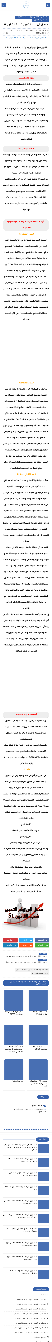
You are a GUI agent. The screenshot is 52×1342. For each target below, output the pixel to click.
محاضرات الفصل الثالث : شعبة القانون (31, 1304)
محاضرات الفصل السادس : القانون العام (30, 1333)
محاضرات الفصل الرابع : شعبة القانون (31, 1323)
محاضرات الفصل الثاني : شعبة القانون (31, 1309)
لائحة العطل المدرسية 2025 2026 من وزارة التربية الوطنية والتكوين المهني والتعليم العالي (20, 1147)
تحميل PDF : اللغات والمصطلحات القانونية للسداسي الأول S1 (14, 1049)
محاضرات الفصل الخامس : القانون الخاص (30, 1314)
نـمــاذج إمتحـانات (40, 1337)
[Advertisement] (26, 350)
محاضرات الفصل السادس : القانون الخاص (29, 1328)
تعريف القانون (17, 1081)
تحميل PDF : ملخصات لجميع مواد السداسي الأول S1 (39, 1084)
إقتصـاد (43, 1295)
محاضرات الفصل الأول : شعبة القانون (32, 17)
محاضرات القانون (40, 20)
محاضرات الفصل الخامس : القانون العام (30, 1319)
